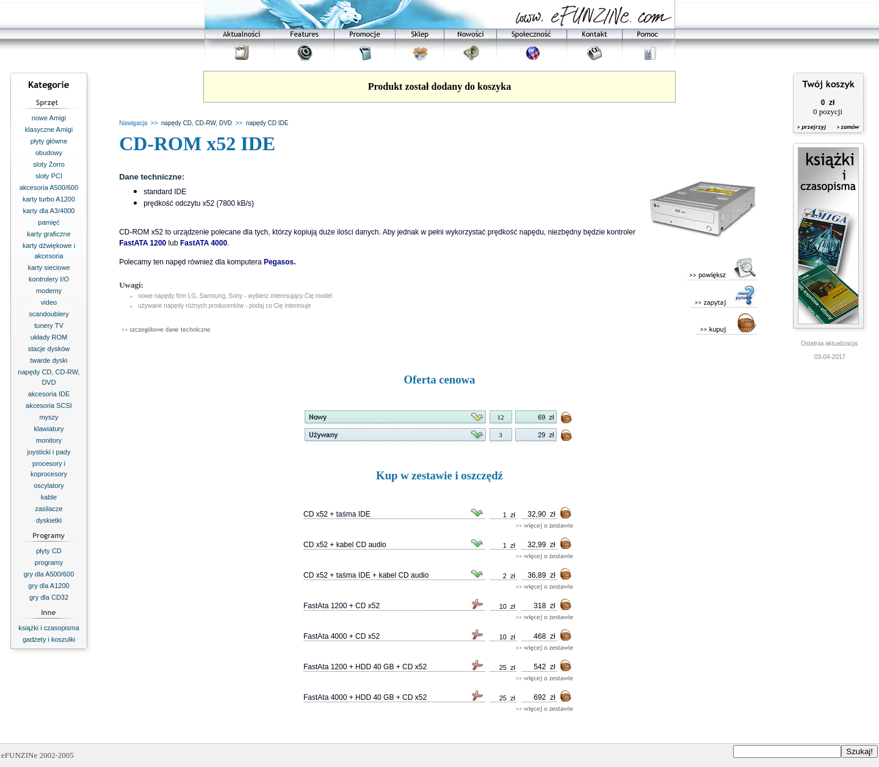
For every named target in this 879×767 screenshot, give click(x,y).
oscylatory (49, 485)
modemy (49, 290)
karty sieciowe (48, 267)
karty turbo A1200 (49, 199)
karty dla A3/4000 (48, 210)
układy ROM (49, 337)
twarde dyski (48, 360)
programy (49, 562)
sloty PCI (48, 176)
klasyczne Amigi (49, 129)
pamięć (48, 222)
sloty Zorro (49, 164)
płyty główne (49, 141)
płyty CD (49, 550)
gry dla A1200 (48, 585)
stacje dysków (49, 348)
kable (49, 497)
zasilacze (48, 508)
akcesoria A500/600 (49, 187)
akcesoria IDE (49, 394)
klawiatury (49, 428)
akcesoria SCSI (49, 405)
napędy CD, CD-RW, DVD (196, 123)
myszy (48, 417)
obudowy (48, 152)
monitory (49, 440)
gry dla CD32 (48, 597)
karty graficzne (49, 234)
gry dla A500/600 (49, 574)
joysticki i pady (49, 452)
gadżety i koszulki (49, 639)
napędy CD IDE (267, 123)
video (49, 302)
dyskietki (49, 520)
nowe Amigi (49, 118)
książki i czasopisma (48, 627)
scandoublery (48, 314)
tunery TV (48, 325)
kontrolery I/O (49, 279)
